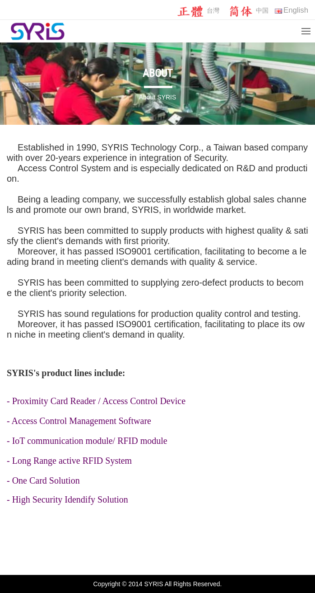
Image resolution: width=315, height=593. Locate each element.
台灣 (197, 11)
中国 (247, 11)
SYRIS (115, 147)
